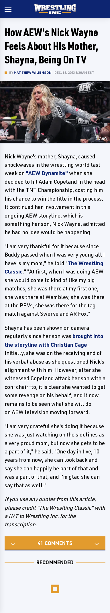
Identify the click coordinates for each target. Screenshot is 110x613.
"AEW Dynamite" (47, 173)
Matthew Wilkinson (33, 72)
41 (40, 543)
